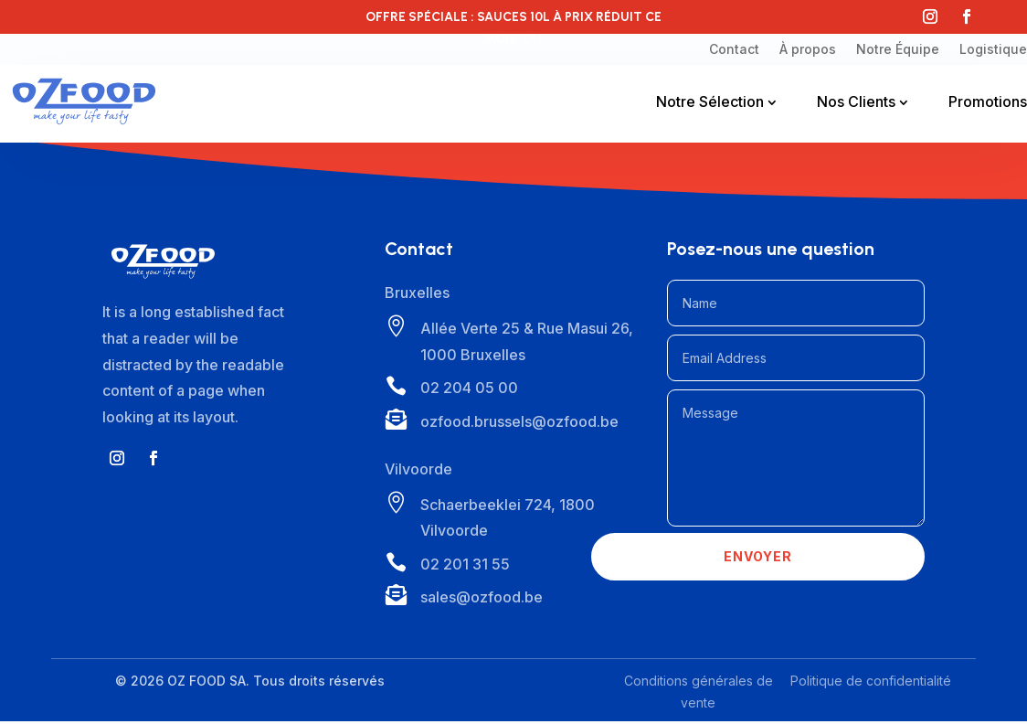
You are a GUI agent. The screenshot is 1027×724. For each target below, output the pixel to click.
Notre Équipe (897, 49)
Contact (734, 49)
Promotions (987, 101)
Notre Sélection (710, 101)
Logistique (993, 49)
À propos (807, 49)
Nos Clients (856, 101)
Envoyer (758, 561)
